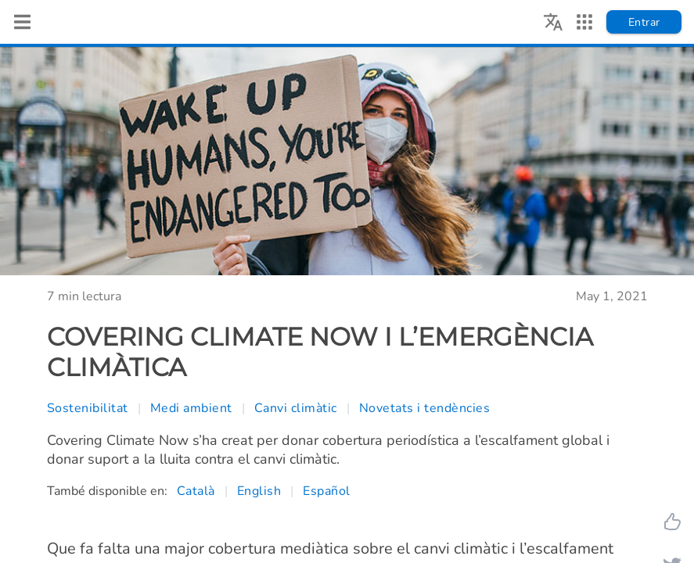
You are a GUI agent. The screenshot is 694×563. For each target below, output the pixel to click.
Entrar (644, 22)
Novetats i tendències (425, 408)
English (259, 491)
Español (327, 491)
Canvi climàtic (295, 408)
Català (196, 491)
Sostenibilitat (87, 408)
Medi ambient (191, 408)
